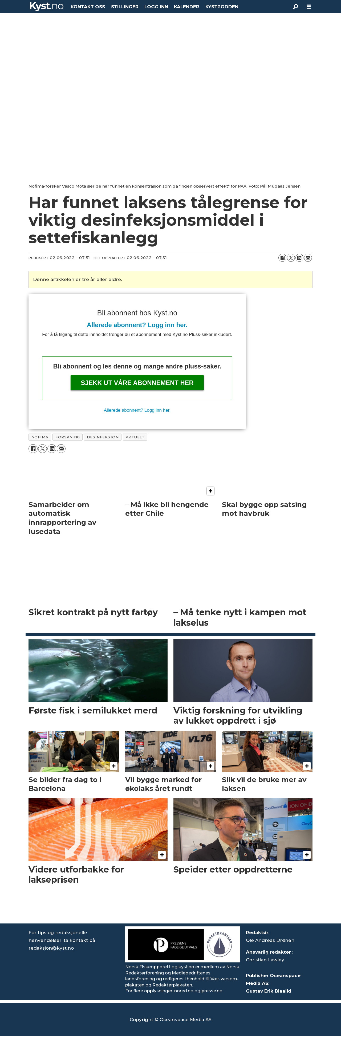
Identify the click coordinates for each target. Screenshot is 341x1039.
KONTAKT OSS (88, 6)
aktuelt (135, 437)
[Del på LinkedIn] (299, 258)
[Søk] (295, 6)
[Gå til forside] (46, 6)
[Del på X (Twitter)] (291, 258)
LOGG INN (156, 6)
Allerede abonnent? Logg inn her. (137, 324)
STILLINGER (125, 6)
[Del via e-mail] (308, 258)
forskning (67, 437)
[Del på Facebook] (282, 258)
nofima (39, 437)
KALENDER (186, 6)
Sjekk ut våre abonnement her (137, 382)
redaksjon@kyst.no (51, 948)
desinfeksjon (103, 437)
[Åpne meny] (308, 7)
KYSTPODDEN (221, 6)
